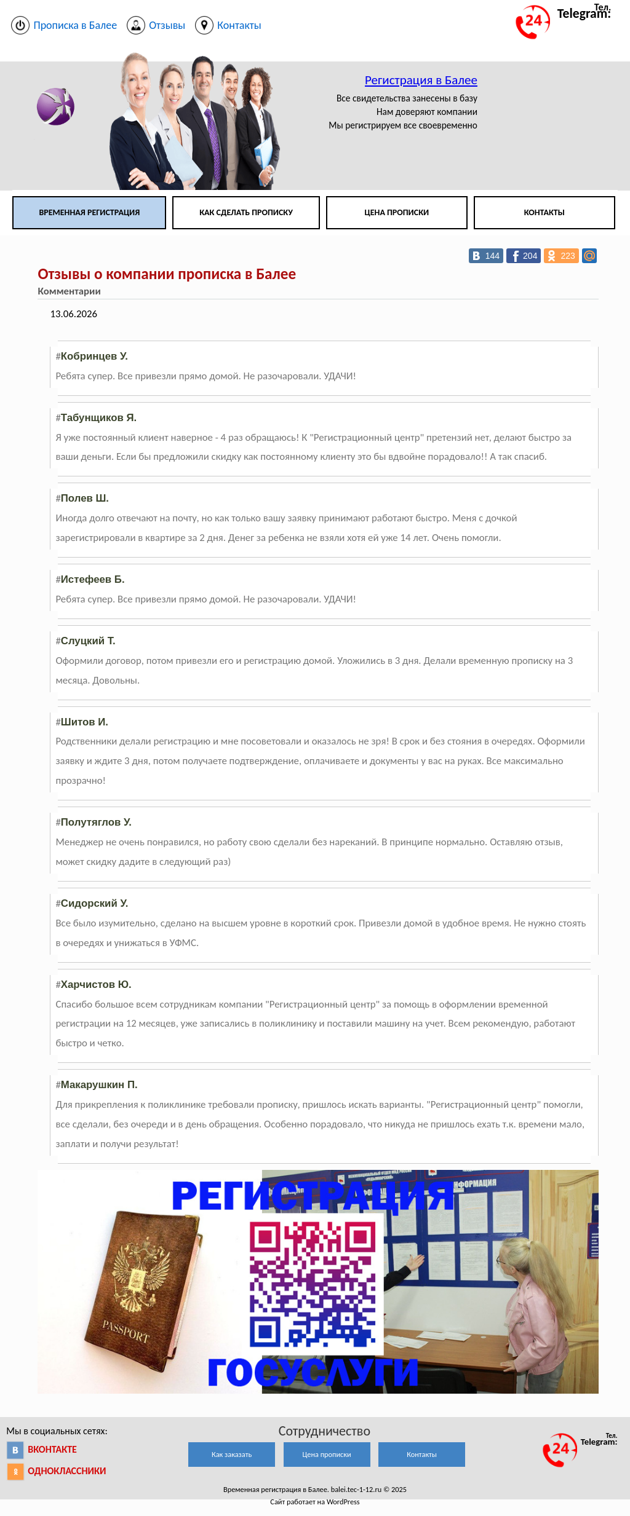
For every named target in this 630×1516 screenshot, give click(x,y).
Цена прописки (397, 212)
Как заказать (232, 1454)
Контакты (544, 212)
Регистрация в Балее (421, 80)
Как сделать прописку (246, 212)
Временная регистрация (89, 212)
